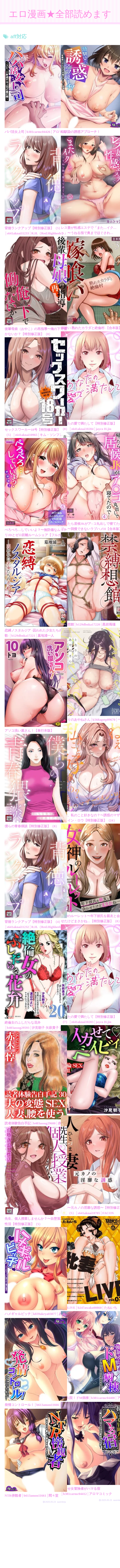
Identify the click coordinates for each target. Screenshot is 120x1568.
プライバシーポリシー (21, 1557)
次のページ (62, 1513)
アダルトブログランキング (60, 1557)
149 (70, 1528)
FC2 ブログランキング (99, 1557)
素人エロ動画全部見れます (60, 1563)
